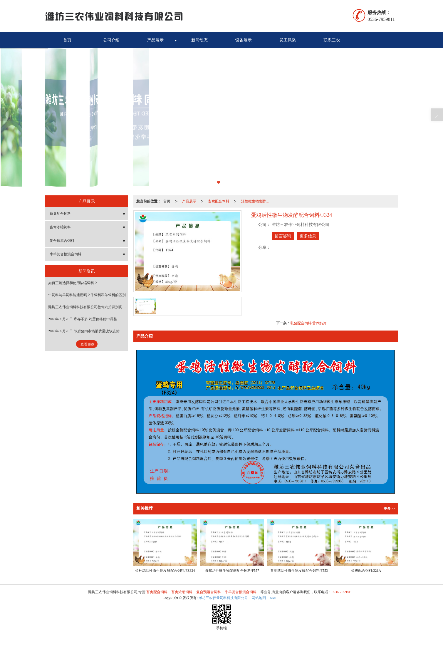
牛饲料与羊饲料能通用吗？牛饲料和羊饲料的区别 (87, 295)
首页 (67, 40)
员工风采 (287, 40)
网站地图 (259, 598)
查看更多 (87, 344)
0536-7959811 (342, 592)
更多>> (389, 509)
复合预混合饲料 (62, 241)
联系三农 (331, 40)
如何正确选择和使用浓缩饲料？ (73, 283)
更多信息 (308, 236)
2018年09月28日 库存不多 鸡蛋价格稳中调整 (82, 319)
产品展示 (155, 40)
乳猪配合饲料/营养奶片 (308, 323)
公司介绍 (111, 40)
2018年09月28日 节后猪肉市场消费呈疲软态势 (84, 331)
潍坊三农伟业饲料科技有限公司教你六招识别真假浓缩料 (88, 307)
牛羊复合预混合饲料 (65, 254)
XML (274, 598)
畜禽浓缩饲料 (60, 227)
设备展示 (243, 40)
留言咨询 (283, 236)
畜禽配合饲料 (218, 201)
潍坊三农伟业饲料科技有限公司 (223, 598)
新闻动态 (199, 40)
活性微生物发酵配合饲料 (257, 201)
